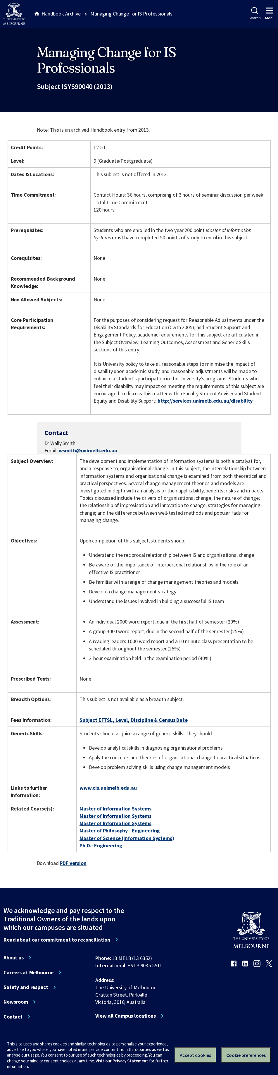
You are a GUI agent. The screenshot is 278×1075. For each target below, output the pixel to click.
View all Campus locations (125, 1016)
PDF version (73, 863)
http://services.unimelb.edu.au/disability (205, 400)
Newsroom (16, 1002)
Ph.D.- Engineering (101, 845)
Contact (13, 1017)
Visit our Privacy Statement (122, 1061)
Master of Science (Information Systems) (127, 838)
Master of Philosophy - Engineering (120, 830)
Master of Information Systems (115, 808)
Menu (269, 13)
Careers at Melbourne (28, 972)
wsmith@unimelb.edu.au (88, 450)
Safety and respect (26, 987)
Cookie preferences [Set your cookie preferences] (246, 1055)
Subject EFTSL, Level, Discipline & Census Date (134, 720)
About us (14, 957)
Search (254, 13)
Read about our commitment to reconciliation (57, 940)
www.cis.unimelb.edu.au (108, 787)
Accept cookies (195, 1055)
